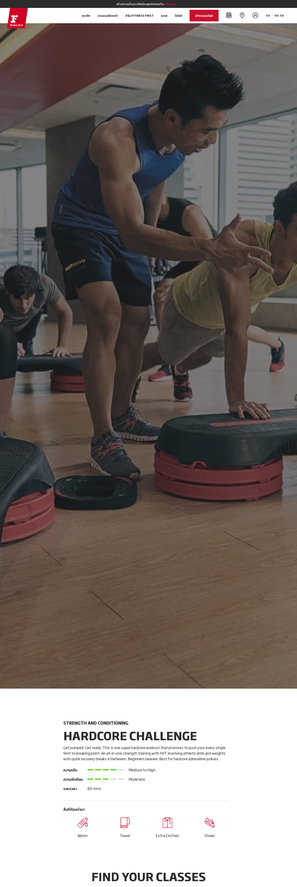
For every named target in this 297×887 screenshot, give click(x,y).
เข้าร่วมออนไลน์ (204, 15)
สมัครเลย (169, 4)
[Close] (274, 4)
